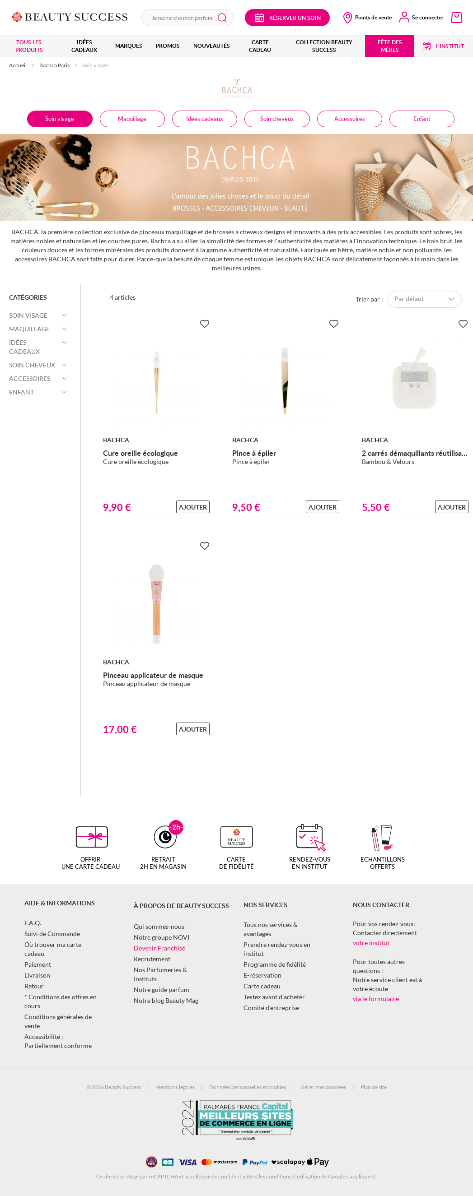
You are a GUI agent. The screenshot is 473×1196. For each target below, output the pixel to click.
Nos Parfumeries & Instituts (160, 974)
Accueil (18, 65)
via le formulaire (376, 998)
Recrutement (152, 959)
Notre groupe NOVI (161, 937)
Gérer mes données (323, 1087)
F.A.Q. (32, 923)
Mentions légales (175, 1087)
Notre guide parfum (161, 989)
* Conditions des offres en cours (60, 1001)
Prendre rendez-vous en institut (277, 949)
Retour (34, 986)
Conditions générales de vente (58, 1021)
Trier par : (369, 298)
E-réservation (262, 975)
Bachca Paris (54, 65)
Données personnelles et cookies (247, 1087)
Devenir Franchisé (159, 948)
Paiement (37, 964)
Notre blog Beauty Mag (166, 1000)
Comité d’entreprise (271, 1007)
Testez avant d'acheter (274, 997)
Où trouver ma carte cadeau (52, 949)
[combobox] (187, 17)
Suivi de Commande (52, 933)
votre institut (371, 942)
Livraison (37, 975)
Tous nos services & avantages (271, 929)
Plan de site (374, 1087)
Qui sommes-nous (159, 926)
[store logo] (70, 16)
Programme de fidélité (275, 964)
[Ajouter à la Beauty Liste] (204, 324)
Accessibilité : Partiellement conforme (58, 1041)
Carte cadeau (262, 986)
